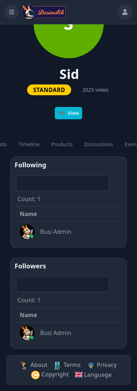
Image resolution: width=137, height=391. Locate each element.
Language (93, 375)
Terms (67, 365)
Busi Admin (55, 232)
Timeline (29, 147)
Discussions (99, 147)
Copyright (50, 374)
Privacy (102, 365)
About (33, 365)
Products (62, 147)
